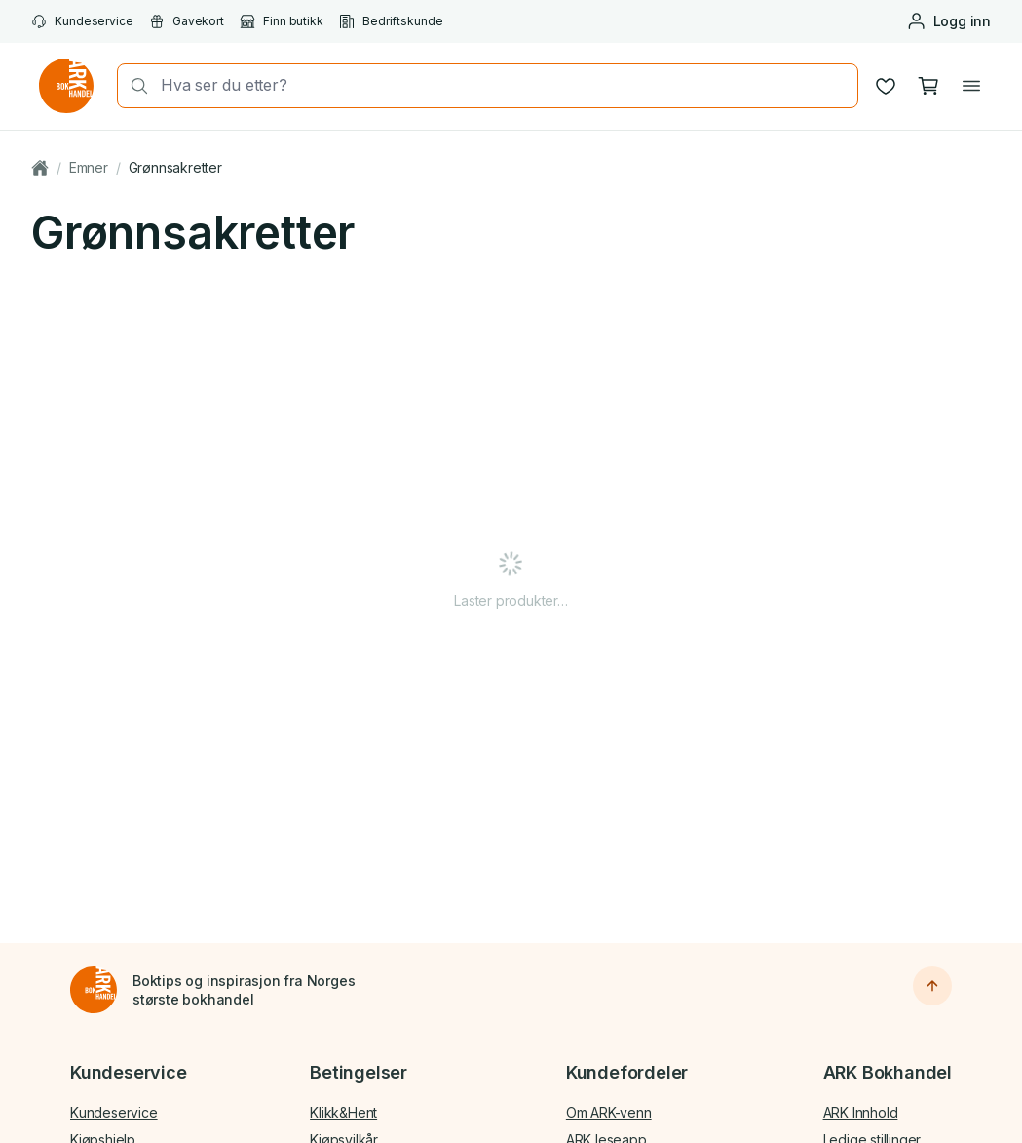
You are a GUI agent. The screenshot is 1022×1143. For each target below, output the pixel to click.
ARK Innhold (860, 1112)
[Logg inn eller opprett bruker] (948, 21)
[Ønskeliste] (885, 86)
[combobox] (503, 85)
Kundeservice (82, 21)
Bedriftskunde (391, 21)
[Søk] (133, 85)
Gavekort (186, 21)
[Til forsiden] (93, 989)
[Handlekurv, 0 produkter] (928, 86)
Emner (88, 167)
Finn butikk (281, 21)
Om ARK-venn (609, 1112)
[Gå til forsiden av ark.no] (66, 86)
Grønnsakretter (175, 167)
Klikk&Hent (343, 1112)
